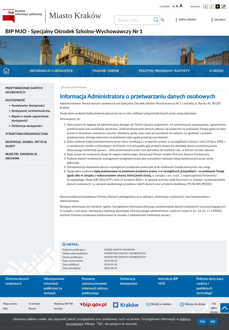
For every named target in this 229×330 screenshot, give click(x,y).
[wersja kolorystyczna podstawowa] (205, 6)
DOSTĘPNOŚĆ (15, 100)
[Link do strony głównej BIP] (56, 16)
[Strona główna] (8, 71)
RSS (5, 309)
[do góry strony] (218, 308)
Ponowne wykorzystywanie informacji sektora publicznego (95, 286)
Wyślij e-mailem (158, 304)
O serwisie (34, 304)
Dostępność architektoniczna (31, 111)
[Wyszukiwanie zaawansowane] (162, 20)
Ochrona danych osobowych (17, 281)
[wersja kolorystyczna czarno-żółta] (217, 6)
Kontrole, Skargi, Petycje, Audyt (26, 144)
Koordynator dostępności (28, 105)
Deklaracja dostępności (27, 126)
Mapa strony (10, 304)
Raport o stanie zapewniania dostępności (30, 118)
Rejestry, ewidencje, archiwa (21, 156)
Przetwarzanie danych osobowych (24, 90)
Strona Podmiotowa (75, 87)
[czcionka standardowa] (173, 6)
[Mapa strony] (186, 20)
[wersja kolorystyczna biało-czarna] (211, 6)
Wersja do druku (192, 304)
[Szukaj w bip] (156, 20)
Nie (213, 321)
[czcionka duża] (184, 6)
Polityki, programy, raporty (164, 71)
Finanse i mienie (105, 71)
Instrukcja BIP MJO (168, 281)
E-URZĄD (217, 71)
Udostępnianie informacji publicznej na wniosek (54, 286)
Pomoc (32, 309)
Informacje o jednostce (51, 71)
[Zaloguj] (218, 20)
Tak (202, 321)
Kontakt (58, 309)
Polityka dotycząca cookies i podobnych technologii (209, 286)
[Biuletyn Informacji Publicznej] (93, 307)
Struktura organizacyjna (26, 133)
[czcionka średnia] (177, 6)
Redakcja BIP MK (63, 304)
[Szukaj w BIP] (134, 20)
